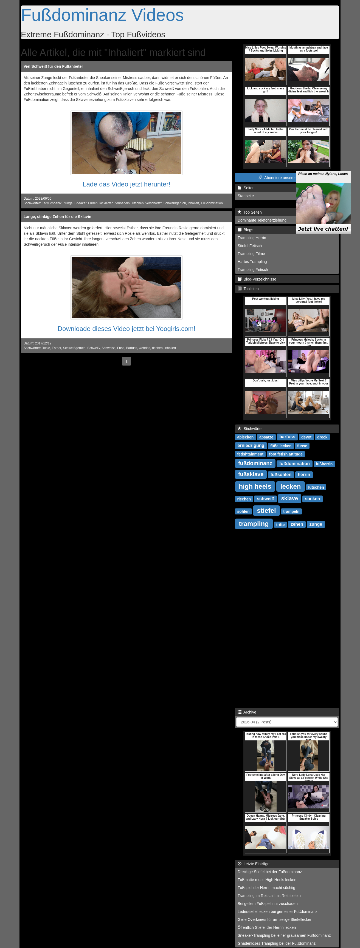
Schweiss (108, 348)
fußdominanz (255, 463)
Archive (247, 712)
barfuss (287, 436)
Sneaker (80, 203)
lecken (290, 486)
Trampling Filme (251, 253)
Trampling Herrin (252, 238)
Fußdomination (212, 203)
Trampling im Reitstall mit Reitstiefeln (269, 895)
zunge (316, 524)
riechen (157, 348)
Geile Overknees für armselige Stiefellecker (274, 919)
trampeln (291, 511)
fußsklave (250, 474)
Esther (56, 348)
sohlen (243, 511)
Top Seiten (250, 212)
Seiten (246, 188)
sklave (289, 498)
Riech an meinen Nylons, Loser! (323, 167)
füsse (302, 445)
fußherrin (324, 464)
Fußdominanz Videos (102, 14)
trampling (254, 523)
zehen (297, 524)
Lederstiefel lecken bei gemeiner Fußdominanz (277, 911)
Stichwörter (250, 428)
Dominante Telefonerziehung (262, 220)
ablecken (245, 437)
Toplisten (248, 289)
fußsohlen (281, 474)
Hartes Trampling (252, 261)
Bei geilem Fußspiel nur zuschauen (268, 903)
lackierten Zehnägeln (114, 203)
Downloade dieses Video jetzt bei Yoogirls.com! (127, 328)
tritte (280, 524)
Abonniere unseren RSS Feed (287, 178)
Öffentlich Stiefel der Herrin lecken (267, 927)
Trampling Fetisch (253, 269)
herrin (304, 474)
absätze (266, 437)
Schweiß (93, 348)
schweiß (265, 498)
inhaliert (193, 203)
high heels (255, 486)
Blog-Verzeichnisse (257, 279)
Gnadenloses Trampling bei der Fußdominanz (277, 943)
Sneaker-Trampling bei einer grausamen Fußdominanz (284, 935)
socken (312, 498)
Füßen (92, 203)
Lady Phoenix (51, 203)
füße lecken (280, 445)
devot (306, 437)
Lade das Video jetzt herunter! (126, 184)
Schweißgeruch (175, 203)
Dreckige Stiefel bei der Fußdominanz (270, 872)
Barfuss (131, 348)
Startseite (246, 196)
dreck (322, 437)
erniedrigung (251, 445)
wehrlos (144, 348)
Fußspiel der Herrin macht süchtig (266, 887)
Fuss (120, 348)
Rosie (46, 348)
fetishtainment (250, 454)
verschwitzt (153, 203)
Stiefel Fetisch (250, 246)
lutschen (137, 203)
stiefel (266, 510)
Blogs (245, 230)
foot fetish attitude (286, 454)
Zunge (68, 203)
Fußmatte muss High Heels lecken (267, 880)
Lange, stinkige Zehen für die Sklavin (57, 216)
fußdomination (294, 463)
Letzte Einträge (253, 864)
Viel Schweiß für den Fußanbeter (53, 66)
